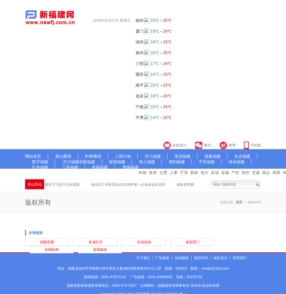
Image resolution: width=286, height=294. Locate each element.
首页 (239, 202)
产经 (235, 172)
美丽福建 (100, 167)
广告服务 (163, 258)
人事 (174, 172)
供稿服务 (182, 258)
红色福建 (40, 167)
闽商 (276, 172)
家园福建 (117, 162)
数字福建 (40, 162)
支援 (256, 172)
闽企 (266, 172)
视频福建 (131, 167)
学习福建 (153, 156)
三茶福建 (70, 167)
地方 (204, 172)
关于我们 (143, 258)
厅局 (184, 172)
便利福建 (177, 162)
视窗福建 (212, 156)
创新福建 (87, 162)
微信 (203, 145)
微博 (228, 145)
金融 (225, 172)
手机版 (252, 145)
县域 (215, 172)
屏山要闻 (63, 156)
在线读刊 (174, 145)
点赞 (163, 172)
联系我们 (240, 258)
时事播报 (93, 156)
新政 (194, 172)
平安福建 (207, 162)
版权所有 (201, 258)
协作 (246, 172)
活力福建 (71, 162)
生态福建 (242, 156)
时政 (143, 172)
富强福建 (183, 156)
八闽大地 (123, 156)
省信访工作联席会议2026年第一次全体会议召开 (134, 185)
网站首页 (33, 156)
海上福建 (147, 162)
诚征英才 (220, 258)
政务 (153, 172)
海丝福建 (237, 162)
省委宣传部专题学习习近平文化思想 (58, 185)
